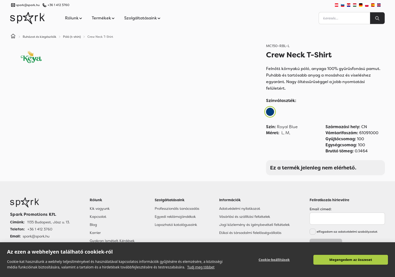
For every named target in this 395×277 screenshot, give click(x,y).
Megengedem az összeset (350, 259)
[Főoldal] (40, 202)
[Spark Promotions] (27, 18)
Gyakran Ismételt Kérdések (112, 240)
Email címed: (321, 209)
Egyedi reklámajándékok (175, 216)
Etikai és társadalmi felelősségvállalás (250, 232)
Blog (93, 224)
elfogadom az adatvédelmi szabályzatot (347, 232)
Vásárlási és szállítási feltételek (244, 216)
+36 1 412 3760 (58, 5)
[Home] (13, 36)
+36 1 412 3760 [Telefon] (39, 229)
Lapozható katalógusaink (176, 224)
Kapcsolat (98, 216)
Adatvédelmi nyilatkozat (239, 208)
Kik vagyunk (100, 208)
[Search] (377, 18)
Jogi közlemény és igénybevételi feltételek (254, 224)
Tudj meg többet (201, 267)
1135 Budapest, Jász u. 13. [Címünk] (48, 222)
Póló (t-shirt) (72, 37)
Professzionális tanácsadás (177, 208)
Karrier (95, 232)
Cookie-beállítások (274, 259)
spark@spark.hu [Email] (36, 236)
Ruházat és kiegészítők (39, 37)
